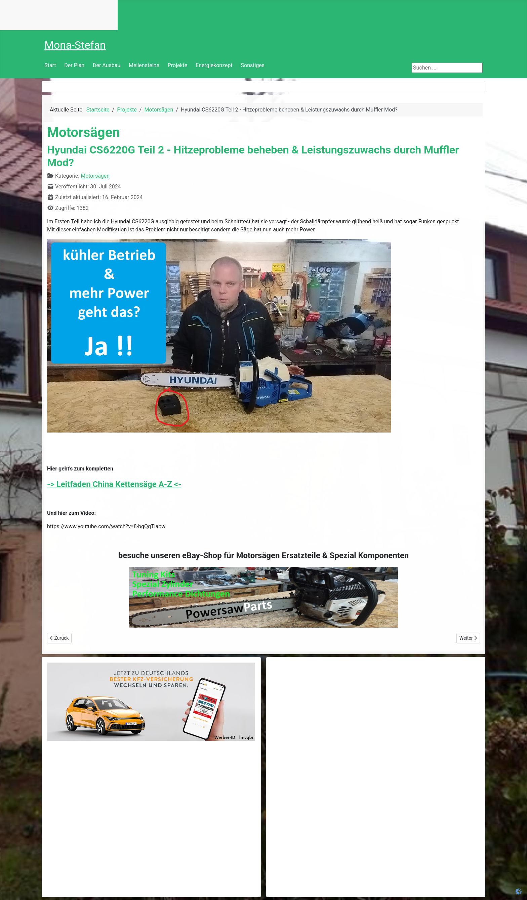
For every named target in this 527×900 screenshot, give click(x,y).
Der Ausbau (106, 65)
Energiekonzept (214, 65)
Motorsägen (95, 176)
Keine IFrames (59, 15)
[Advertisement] (376, 710)
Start (50, 65)
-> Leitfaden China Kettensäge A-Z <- (114, 484)
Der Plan (74, 65)
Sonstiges (253, 65)
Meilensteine (144, 65)
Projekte (178, 65)
